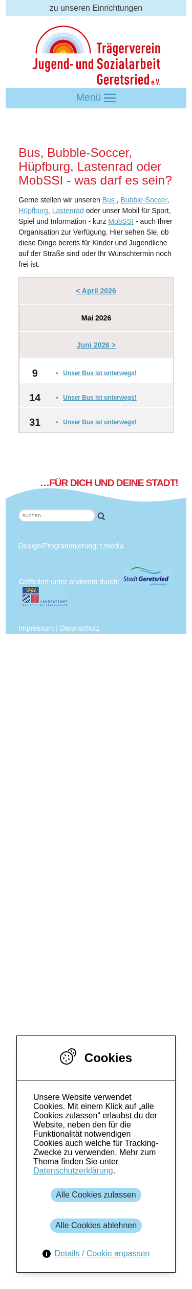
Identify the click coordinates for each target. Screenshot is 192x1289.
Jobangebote (91, 768)
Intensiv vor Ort (74, 993)
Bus (109, 200)
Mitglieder (84, 682)
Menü (96, 97)
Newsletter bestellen (83, 886)
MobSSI (121, 221)
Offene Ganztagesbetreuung (98, 972)
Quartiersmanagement (87, 950)
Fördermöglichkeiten (63, 1025)
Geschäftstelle (93, 778)
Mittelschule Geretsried (109, 821)
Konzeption (87, 757)
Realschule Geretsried (107, 843)
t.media (112, 546)
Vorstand (83, 692)
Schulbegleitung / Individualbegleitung (115, 1014)
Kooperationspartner (84, 789)
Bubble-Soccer (143, 200)
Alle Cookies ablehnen (96, 1225)
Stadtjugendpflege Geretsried (120, 811)
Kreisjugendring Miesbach (114, 875)
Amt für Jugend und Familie (117, 800)
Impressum (36, 628)
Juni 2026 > (96, 345)
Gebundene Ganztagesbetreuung (107, 961)
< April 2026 (96, 291)
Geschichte (87, 725)
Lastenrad (68, 210)
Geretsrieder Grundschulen (116, 832)
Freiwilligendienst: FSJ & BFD (101, 1004)
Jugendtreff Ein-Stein (85, 929)
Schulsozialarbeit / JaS (88, 982)
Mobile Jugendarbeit (83, 939)
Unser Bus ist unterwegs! (99, 373)
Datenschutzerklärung (73, 1170)
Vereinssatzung (95, 746)
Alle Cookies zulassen (96, 1194)
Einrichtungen (51, 907)
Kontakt (60, 896)
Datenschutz (80, 628)
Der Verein (66, 650)
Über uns (42, 639)
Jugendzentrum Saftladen (93, 918)
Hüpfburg (33, 210)
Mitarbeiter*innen (98, 703)
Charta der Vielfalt (100, 735)
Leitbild (80, 714)
